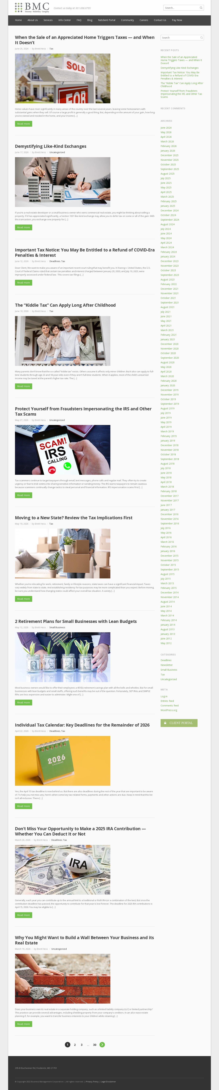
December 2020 (169, 344)
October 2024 (168, 215)
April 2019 (166, 426)
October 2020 (168, 353)
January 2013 (168, 634)
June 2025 (166, 182)
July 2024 (166, 228)
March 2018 (167, 486)
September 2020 (170, 357)
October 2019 (168, 399)
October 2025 (168, 164)
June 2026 (166, 127)
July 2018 (166, 468)
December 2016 (169, 514)
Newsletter (167, 665)
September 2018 (170, 459)
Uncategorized (57, 152)
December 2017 (169, 495)
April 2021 (166, 325)
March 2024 (167, 247)
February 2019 (169, 436)
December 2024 (169, 210)
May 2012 (166, 643)
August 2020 (168, 362)
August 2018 (168, 463)
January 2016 (168, 551)
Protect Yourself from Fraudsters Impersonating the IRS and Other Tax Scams (83, 411)
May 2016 (166, 532)
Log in (164, 696)
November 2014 (170, 597)
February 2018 (169, 491)
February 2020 (169, 380)
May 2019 (166, 422)
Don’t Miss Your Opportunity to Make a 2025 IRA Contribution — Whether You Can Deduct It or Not (80, 831)
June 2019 (166, 417)
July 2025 (166, 178)
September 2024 (170, 219)
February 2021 (169, 334)
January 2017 (168, 509)
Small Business (57, 627)
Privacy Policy (92, 1081)
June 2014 (166, 606)
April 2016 (166, 537)
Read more (23, 123)
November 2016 (170, 518)
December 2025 (169, 155)
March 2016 (167, 541)
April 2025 (166, 192)
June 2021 (166, 316)
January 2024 (168, 256)
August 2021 (168, 307)
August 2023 (168, 279)
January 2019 (168, 440)
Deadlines (55, 261)
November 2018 (170, 449)
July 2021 (166, 311)
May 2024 (166, 238)
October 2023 (168, 270)
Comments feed (170, 705)
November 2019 (170, 394)
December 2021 (169, 288)
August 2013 (168, 629)
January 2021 (168, 339)
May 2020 (166, 367)
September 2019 (170, 403)
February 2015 (169, 587)
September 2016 (170, 523)
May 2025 (166, 187)
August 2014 (168, 601)
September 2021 (170, 302)
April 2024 (166, 242)
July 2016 (166, 528)
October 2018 (168, 454)
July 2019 (166, 413)
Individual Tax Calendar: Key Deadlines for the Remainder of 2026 (82, 725)
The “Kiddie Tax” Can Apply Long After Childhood (65, 305)
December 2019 (169, 390)
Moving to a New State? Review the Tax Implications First (73, 517)
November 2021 (170, 293)
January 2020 (168, 385)
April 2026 (166, 136)
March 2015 (167, 583)
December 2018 (169, 445)
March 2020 (167, 376)
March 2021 (167, 330)
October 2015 (168, 564)
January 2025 (168, 205)
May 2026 (166, 132)
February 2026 (169, 146)
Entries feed (167, 701)
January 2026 (168, 150)
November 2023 (170, 265)
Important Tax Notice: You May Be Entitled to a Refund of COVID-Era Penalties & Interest (85, 252)
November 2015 (170, 560)
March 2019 (167, 431)
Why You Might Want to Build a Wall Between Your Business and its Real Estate (84, 940)
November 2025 (170, 159)
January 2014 (168, 624)
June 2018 (166, 472)
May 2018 (166, 477)
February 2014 (169, 620)
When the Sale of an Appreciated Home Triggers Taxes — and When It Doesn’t (84, 39)
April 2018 (166, 482)
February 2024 (169, 251)
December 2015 (169, 555)
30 (94, 1045)
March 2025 (167, 196)
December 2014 (169, 592)
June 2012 (166, 638)
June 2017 (166, 505)
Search (202, 37)
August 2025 (168, 173)
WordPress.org (169, 710)
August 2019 (168, 408)
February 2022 (169, 284)
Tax (51, 48)
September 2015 (170, 569)
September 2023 (170, 275)
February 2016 (169, 546)
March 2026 (167, 141)
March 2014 (167, 615)
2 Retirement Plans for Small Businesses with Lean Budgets (76, 621)
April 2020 (166, 371)
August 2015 (168, 574)
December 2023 (169, 261)
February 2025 (169, 201)
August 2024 (168, 224)
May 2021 (166, 321)
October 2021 (168, 298)
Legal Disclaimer (108, 1081)
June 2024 (166, 233)
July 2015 (166, 578)
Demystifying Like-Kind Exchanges (50, 146)
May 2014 (166, 611)
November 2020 (170, 348)
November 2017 (170, 500)
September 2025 (170, 169)
